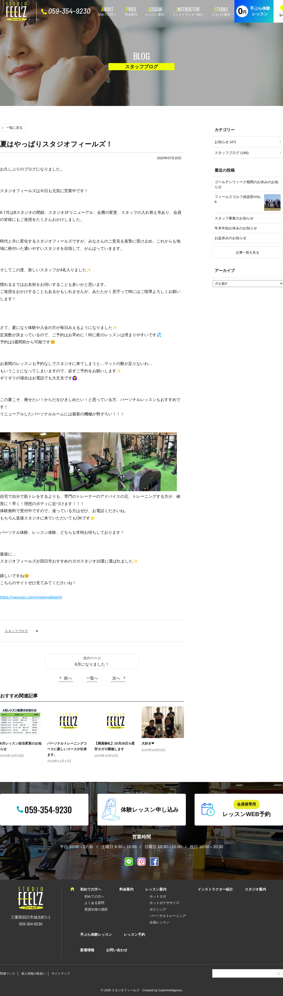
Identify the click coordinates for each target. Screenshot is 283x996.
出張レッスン (159, 922)
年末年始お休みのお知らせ (236, 228)
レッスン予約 (134, 934)
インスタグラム (141, 861)
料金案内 (131, 14)
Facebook (154, 861)
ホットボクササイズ (164, 903)
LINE (128, 861)
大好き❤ (148, 743)
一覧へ (92, 678)
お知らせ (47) (225, 142)
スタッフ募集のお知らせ (234, 218)
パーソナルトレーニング (168, 916)
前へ (68, 678)
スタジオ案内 (221, 14)
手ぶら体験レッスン (260, 11)
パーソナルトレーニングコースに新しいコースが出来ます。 (67, 749)
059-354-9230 (69, 11)
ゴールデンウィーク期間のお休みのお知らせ (246, 184)
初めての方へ (107, 14)
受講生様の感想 (96, 909)
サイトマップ (60, 973)
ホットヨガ (158, 896)
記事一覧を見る (247, 252)
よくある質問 (94, 903)
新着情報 (87, 950)
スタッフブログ (16, 631)
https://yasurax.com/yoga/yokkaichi (31, 597)
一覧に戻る (14, 128)
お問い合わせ (116, 950)
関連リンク (7, 973)
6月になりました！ (92, 664)
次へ (116, 678)
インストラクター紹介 (188, 14)
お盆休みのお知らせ (230, 238)
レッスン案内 (155, 14)
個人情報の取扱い (33, 973)
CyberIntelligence (170, 990)
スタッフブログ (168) (232, 153)
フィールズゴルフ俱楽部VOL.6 (238, 199)
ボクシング (158, 909)
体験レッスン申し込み (150, 809)
